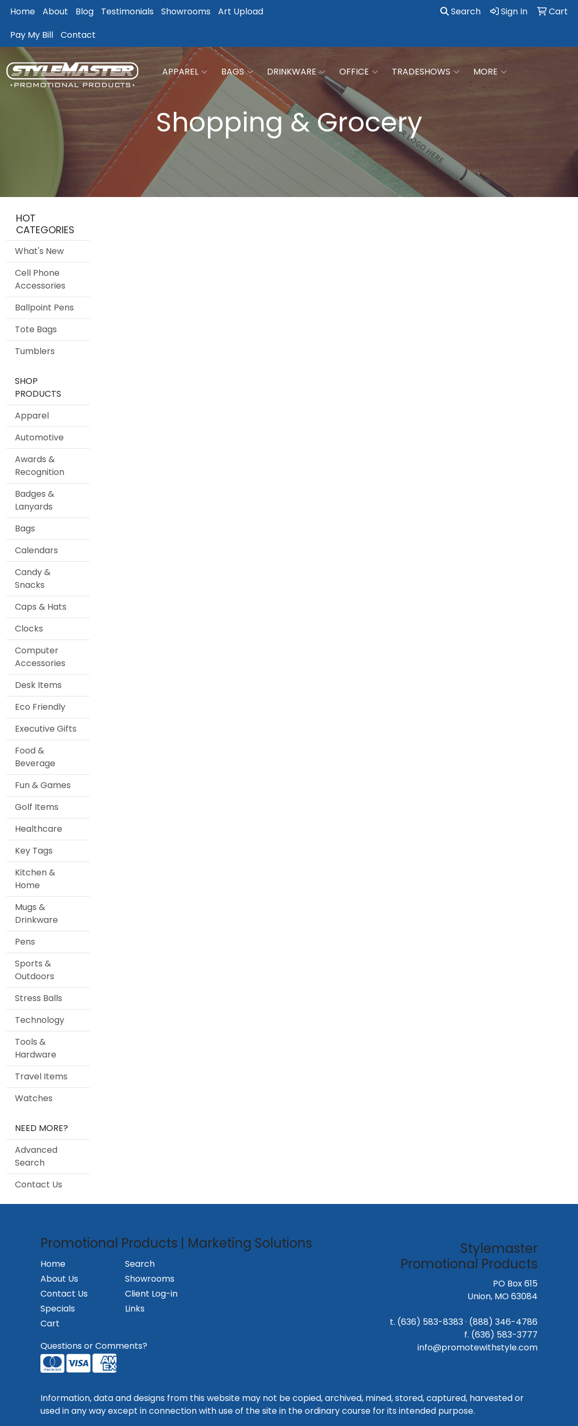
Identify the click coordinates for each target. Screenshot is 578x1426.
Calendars (36, 550)
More (490, 71)
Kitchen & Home (35, 878)
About (55, 11)
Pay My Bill (31, 35)
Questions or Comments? (93, 1346)
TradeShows (425, 71)
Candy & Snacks (33, 578)
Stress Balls (38, 998)
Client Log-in (151, 1294)
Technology (39, 1020)
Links (135, 1308)
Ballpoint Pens (44, 307)
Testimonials (127, 11)
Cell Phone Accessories (40, 279)
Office (358, 71)
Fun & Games (43, 785)
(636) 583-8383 (430, 1322)
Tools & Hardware (35, 1048)
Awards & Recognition (39, 465)
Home (22, 11)
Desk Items (38, 685)
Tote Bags (36, 329)
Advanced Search (36, 1156)
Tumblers (35, 351)
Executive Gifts (46, 729)
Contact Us (38, 1184)
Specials (57, 1308)
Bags (237, 71)
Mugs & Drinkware (36, 913)
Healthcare (38, 829)
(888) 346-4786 (503, 1322)
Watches (34, 1098)
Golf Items (36, 807)
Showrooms (186, 11)
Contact (78, 35)
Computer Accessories (40, 656)
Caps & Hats (40, 607)
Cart (50, 1323)
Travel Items (41, 1076)
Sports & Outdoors (34, 969)
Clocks (29, 628)
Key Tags (34, 851)
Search (460, 11)
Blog (85, 11)
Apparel (184, 71)
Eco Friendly (40, 707)
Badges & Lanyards (34, 500)
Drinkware (296, 71)
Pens (25, 942)
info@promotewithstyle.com (477, 1347)
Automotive (39, 437)
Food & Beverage (35, 756)
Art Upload (240, 11)
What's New (39, 251)
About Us (59, 1279)
